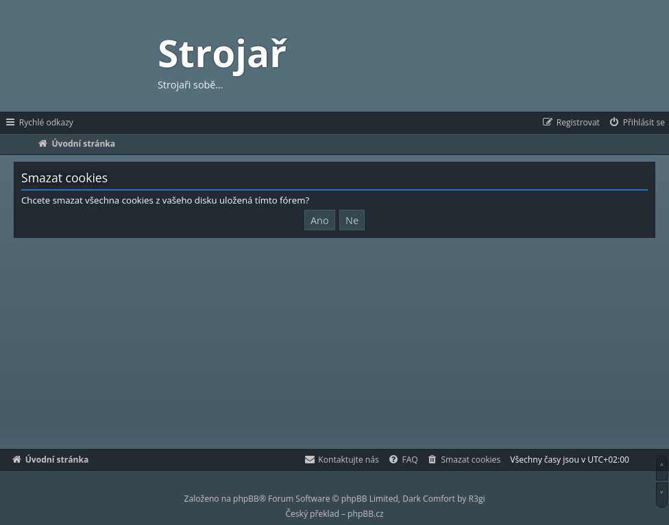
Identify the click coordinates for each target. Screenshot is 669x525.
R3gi (477, 498)
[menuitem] (636, 122)
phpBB (246, 498)
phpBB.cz (365, 514)
